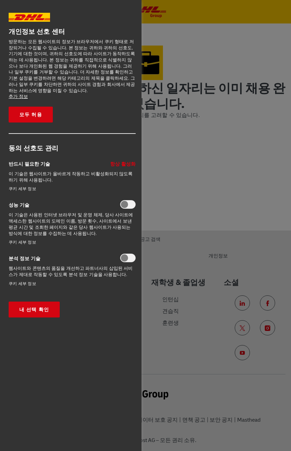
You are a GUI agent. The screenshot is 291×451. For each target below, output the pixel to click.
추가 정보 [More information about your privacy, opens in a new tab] (18, 96)
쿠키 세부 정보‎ (22, 188)
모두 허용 (30, 114)
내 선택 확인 (34, 309)
